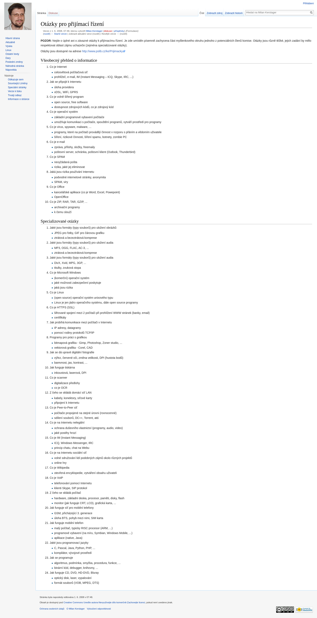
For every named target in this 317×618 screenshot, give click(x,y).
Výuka (8, 46)
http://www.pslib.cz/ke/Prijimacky (102, 51)
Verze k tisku (15, 91)
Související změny (17, 83)
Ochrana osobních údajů (52, 608)
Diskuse (53, 13)
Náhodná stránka (14, 66)
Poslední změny (14, 62)
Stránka (41, 13)
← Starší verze (59, 33)
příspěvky (119, 31)
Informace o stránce (18, 99)
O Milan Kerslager (76, 608)
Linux (8, 50)
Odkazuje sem (15, 79)
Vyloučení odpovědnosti (99, 608)
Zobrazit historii (234, 13)
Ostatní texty (12, 54)
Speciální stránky (17, 87)
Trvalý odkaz (15, 95)
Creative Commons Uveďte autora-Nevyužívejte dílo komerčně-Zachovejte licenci (104, 602)
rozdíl (47, 33)
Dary (8, 58)
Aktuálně (10, 42)
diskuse (108, 31)
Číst (202, 13)
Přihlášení (308, 3)
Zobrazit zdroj (215, 13)
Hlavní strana (12, 38)
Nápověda (11, 69)
